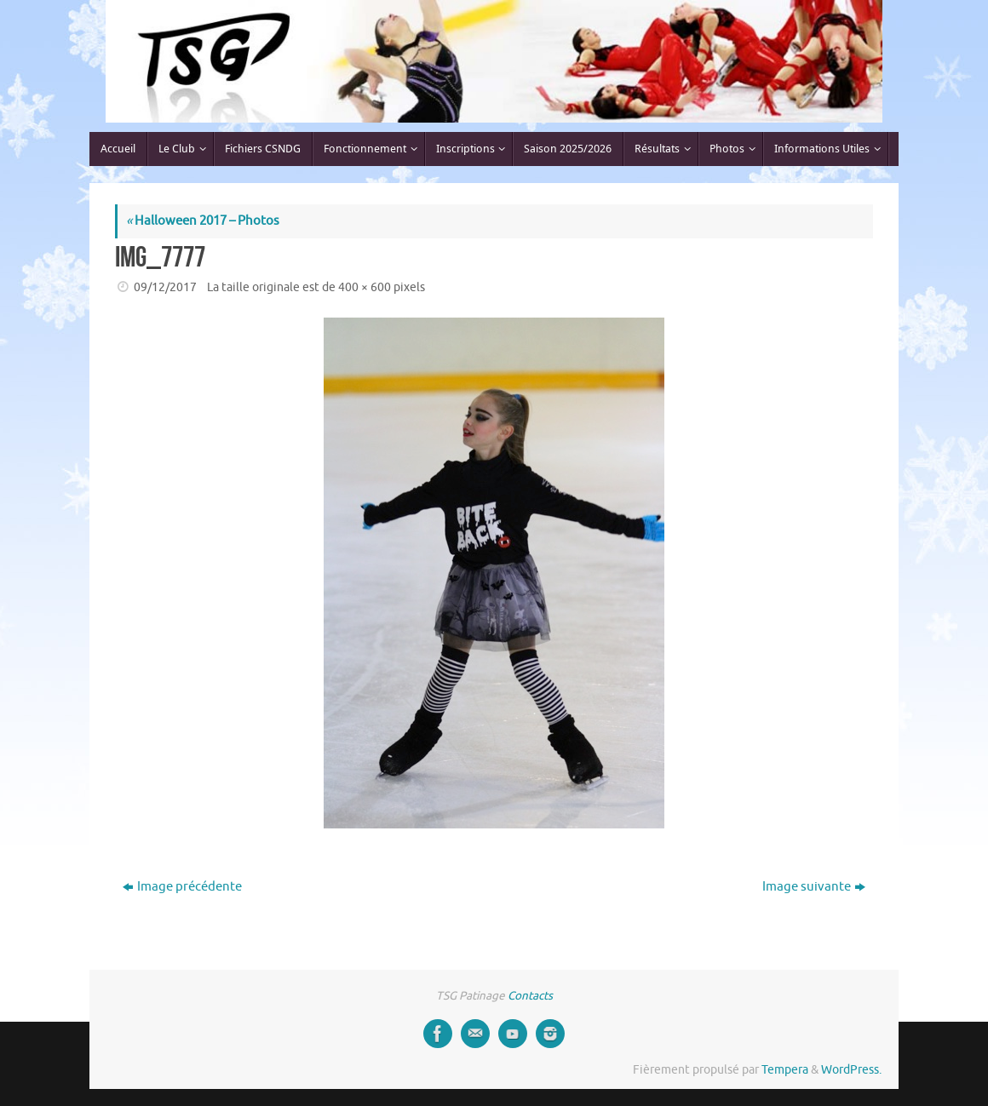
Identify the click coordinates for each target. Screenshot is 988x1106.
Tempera (784, 1070)
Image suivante (813, 887)
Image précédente (182, 887)
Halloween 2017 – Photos (202, 221)
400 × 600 (364, 287)
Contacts (530, 996)
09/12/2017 (165, 287)
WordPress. (851, 1070)
